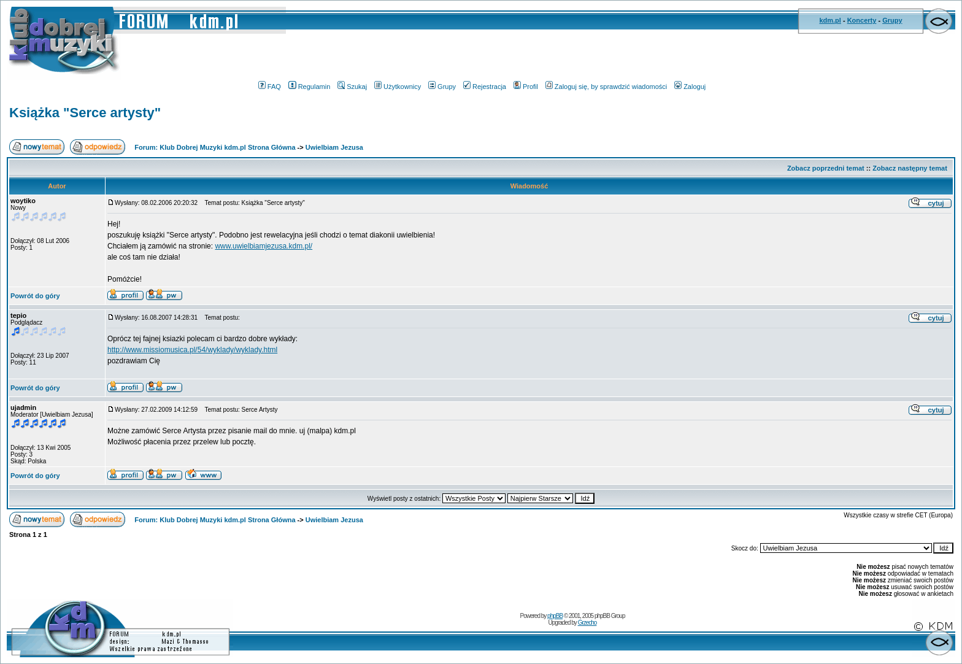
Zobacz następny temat (909, 168)
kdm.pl (830, 20)
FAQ (269, 86)
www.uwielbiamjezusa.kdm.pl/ (263, 246)
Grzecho (587, 622)
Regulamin (309, 86)
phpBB (555, 615)
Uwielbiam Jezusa (334, 147)
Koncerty (862, 20)
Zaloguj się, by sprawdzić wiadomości (606, 86)
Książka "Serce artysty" (85, 112)
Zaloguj (690, 86)
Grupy (892, 20)
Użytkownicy (397, 86)
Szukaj (352, 86)
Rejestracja (484, 86)
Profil (526, 86)
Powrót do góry (35, 295)
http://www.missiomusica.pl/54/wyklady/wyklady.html (192, 350)
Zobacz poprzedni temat (825, 168)
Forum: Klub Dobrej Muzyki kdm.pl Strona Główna (214, 147)
